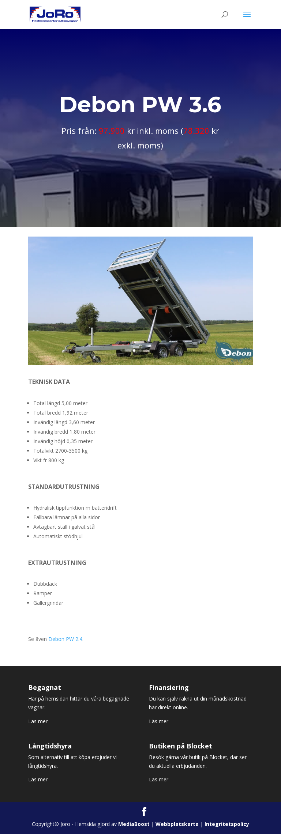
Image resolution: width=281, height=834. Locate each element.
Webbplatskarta (177, 823)
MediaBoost (134, 823)
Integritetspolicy (227, 823)
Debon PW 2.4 (65, 638)
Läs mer (38, 721)
